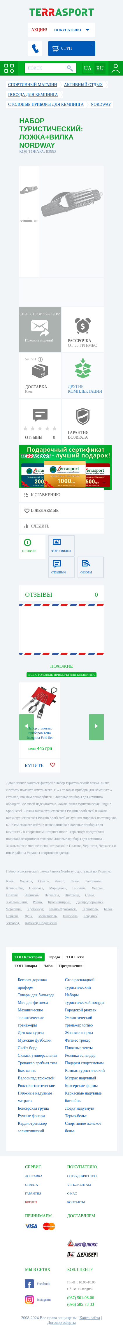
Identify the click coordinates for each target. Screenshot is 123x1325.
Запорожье (93, 881)
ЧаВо (47, 965)
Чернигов (31, 895)
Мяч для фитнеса (33, 1002)
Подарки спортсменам (84, 1063)
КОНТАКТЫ (76, 1202)
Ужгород (12, 923)
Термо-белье (76, 1116)
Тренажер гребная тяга (37, 1063)
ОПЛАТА (31, 1184)
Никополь (70, 916)
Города (54, 957)
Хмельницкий (16, 902)
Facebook (37, 1283)
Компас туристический (85, 1070)
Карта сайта (90, 1318)
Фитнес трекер (78, 1040)
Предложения (70, 965)
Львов (75, 881)
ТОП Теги (75, 957)
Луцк (28, 916)
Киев (9, 881)
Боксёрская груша (33, 1108)
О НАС (72, 1193)
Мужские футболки (35, 1040)
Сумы (89, 895)
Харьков (26, 881)
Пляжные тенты (79, 1048)
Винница (78, 888)
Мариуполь (57, 888)
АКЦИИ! (39, 30)
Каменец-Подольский (41, 923)
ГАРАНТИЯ (33, 1193)
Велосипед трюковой (36, 1078)
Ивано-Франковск (62, 909)
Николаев (36, 888)
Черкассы (52, 895)
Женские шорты (79, 1033)
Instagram (38, 1299)
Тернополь (90, 909)
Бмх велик (27, 1070)
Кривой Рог (14, 888)
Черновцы (13, 909)
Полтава (12, 895)
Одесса (43, 881)
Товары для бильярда (36, 995)
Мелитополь (47, 916)
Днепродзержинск (89, 902)
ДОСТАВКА (34, 1176)
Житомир (72, 895)
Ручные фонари (31, 1116)
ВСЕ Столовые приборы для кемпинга (61, 674)
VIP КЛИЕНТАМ (79, 1184)
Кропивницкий (59, 902)
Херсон (97, 888)
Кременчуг (35, 909)
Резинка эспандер (80, 1055)
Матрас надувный (80, 1078)
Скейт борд (27, 1048)
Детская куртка (31, 1033)
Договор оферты (61, 1322)
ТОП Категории (28, 957)
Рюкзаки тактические (36, 1085)
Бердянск (90, 916)
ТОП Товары (26, 965)
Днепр (59, 881)
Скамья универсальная (37, 1055)
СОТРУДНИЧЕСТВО (81, 1176)
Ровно (37, 902)
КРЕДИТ (31, 1202)
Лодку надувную (79, 1108)
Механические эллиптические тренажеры (31, 1017)
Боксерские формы (81, 1085)
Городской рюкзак (80, 1010)
